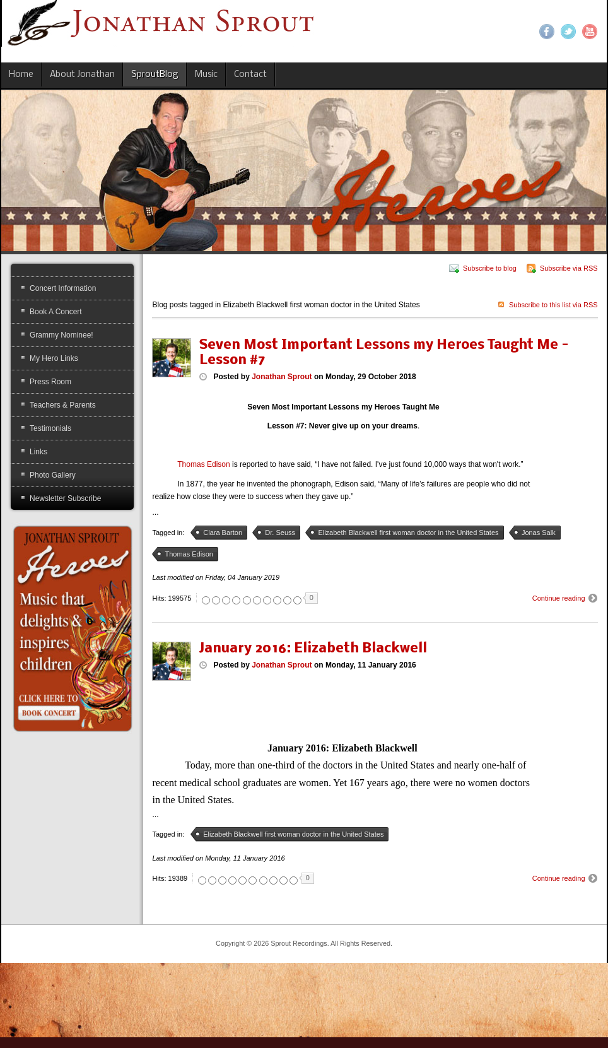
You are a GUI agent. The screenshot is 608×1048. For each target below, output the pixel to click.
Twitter (568, 31)
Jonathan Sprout (282, 376)
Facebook (546, 31)
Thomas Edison (203, 464)
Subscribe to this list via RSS (553, 305)
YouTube (589, 31)
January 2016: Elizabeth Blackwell (313, 649)
